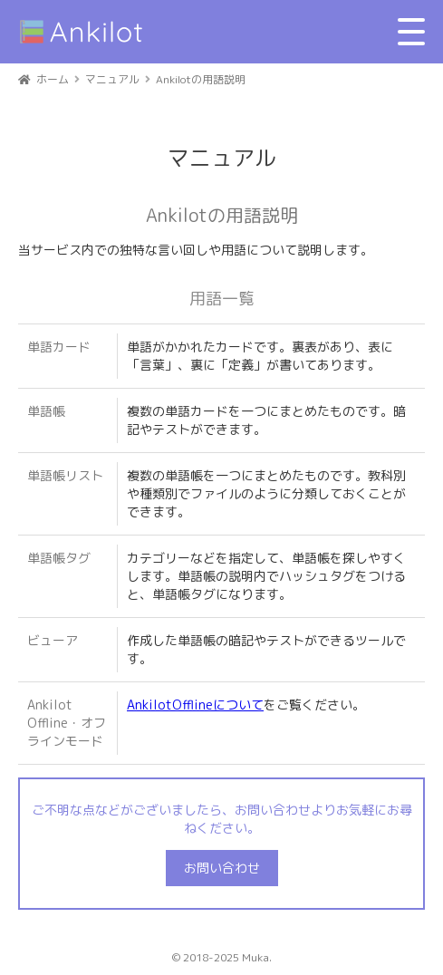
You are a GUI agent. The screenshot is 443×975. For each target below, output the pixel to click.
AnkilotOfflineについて (195, 704)
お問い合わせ (222, 867)
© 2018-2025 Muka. (222, 957)
